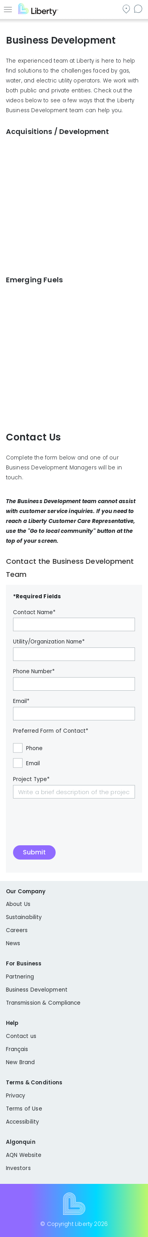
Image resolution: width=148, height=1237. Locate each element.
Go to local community (127, 8)
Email (33, 763)
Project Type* (31, 779)
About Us (18, 904)
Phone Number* (34, 671)
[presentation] (73, 825)
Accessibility (22, 1122)
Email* (21, 701)
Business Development (36, 990)
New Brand (20, 1062)
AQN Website (23, 1155)
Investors (18, 1168)
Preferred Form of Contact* (50, 731)
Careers (17, 930)
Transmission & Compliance (43, 1003)
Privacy (15, 1095)
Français (17, 1049)
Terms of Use (24, 1109)
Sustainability (24, 917)
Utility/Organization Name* (49, 641)
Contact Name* (34, 612)
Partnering (20, 976)
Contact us (139, 8)
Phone (34, 748)
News (13, 943)
